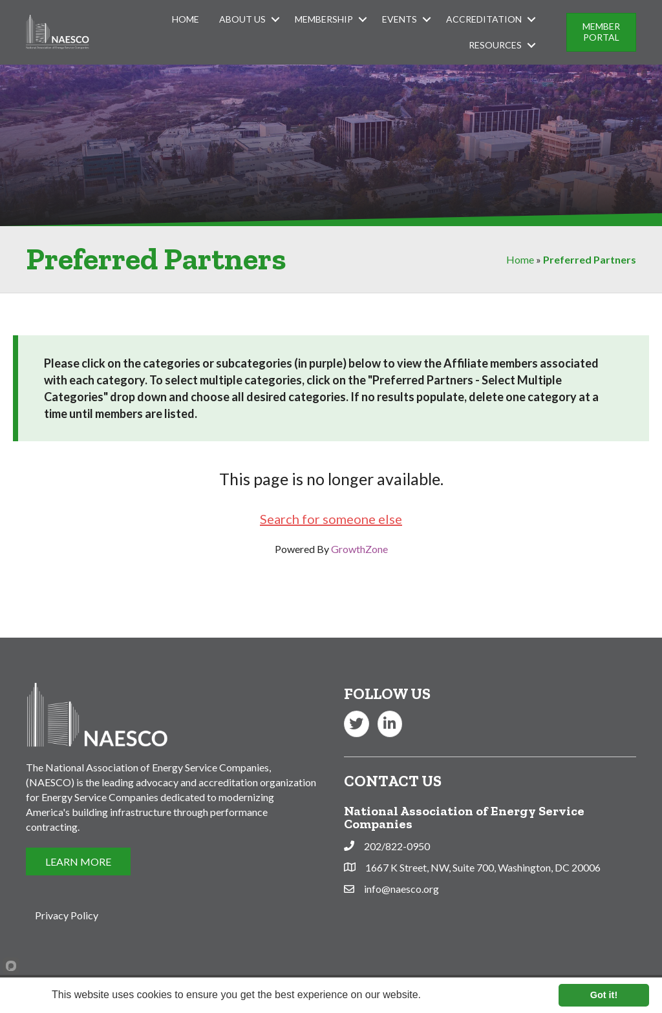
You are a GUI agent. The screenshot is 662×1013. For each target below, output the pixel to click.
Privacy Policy (66, 915)
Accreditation (484, 19)
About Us (242, 19)
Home (185, 19)
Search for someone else (331, 519)
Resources (495, 44)
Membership (324, 19)
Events (399, 19)
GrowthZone (359, 549)
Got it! (603, 995)
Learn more (449, 994)
